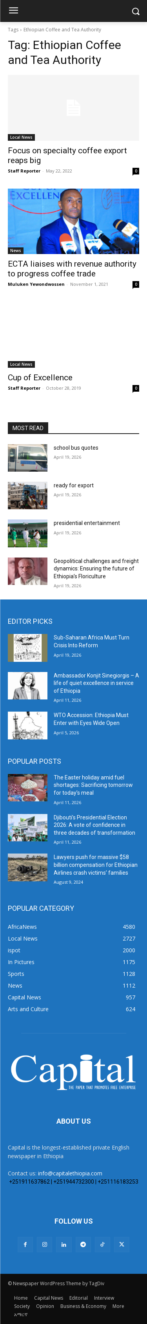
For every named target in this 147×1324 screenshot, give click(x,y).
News (15, 250)
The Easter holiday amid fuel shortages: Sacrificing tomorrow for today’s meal (93, 785)
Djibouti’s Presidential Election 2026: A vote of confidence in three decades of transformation (94, 825)
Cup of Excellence (40, 377)
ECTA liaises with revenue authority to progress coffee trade (72, 268)
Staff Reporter (24, 171)
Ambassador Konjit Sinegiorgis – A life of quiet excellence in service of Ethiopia (96, 683)
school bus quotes (76, 448)
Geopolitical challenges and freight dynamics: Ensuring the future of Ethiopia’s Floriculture (96, 568)
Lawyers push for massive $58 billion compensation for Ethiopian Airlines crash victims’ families (96, 864)
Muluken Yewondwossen (36, 284)
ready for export (74, 485)
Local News (21, 137)
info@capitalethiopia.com (70, 1173)
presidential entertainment (87, 523)
